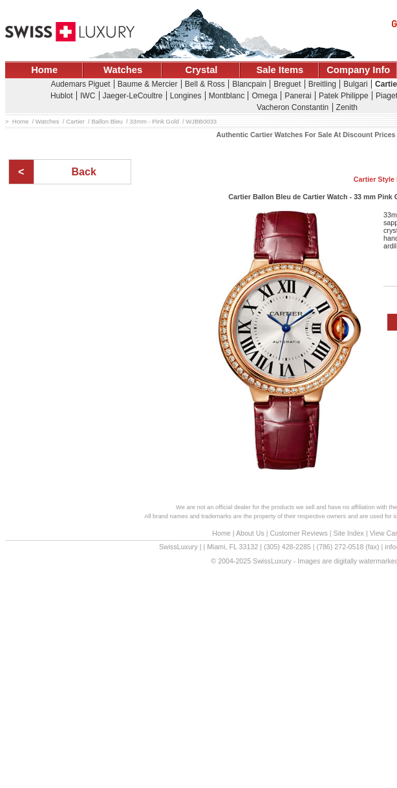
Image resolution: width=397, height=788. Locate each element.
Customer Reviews (298, 533)
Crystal (202, 70)
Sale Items (279, 70)
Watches (122, 70)
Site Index (349, 533)
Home (44, 70)
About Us (250, 533)
